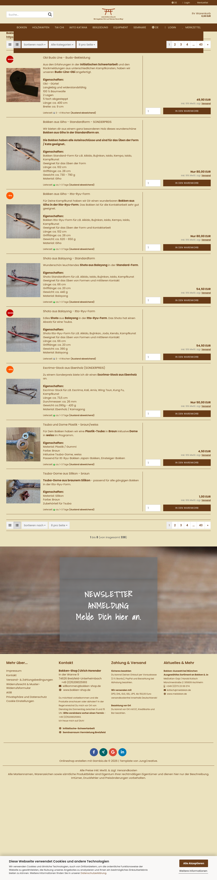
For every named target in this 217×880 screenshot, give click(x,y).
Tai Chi (86, 27)
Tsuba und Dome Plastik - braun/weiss (70, 430)
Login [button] (186, 2)
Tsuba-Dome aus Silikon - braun (66, 479)
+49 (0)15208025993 (74, 688)
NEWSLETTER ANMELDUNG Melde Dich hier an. (108, 611)
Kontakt (11, 681)
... (194, 50)
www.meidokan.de (176, 699)
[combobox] (35, 50)
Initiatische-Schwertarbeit (79, 734)
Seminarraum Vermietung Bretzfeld (84, 738)
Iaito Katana (105, 27)
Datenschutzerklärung (93, 873)
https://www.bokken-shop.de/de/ (29, 42)
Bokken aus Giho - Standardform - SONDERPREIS (77, 127)
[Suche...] (50, 14)
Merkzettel (201, 2)
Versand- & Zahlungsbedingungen (29, 685)
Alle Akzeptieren (193, 863)
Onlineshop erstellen (73, 766)
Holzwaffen (68, 27)
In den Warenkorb (187, 116)
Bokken (49, 27)
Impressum (14, 676)
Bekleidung (127, 27)
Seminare (167, 27)
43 (200, 50)
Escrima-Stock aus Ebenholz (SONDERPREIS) (74, 373)
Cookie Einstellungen (20, 706)
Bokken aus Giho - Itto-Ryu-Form (66, 199)
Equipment (148, 27)
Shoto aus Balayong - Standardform (69, 264)
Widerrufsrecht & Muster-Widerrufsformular (23, 691)
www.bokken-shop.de (76, 695)
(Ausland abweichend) (83, 118)
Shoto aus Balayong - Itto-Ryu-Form (69, 317)
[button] (174, 2)
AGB (9, 698)
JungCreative (148, 766)
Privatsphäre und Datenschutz (26, 702)
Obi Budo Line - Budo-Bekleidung (66, 63)
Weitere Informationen (193, 871)
